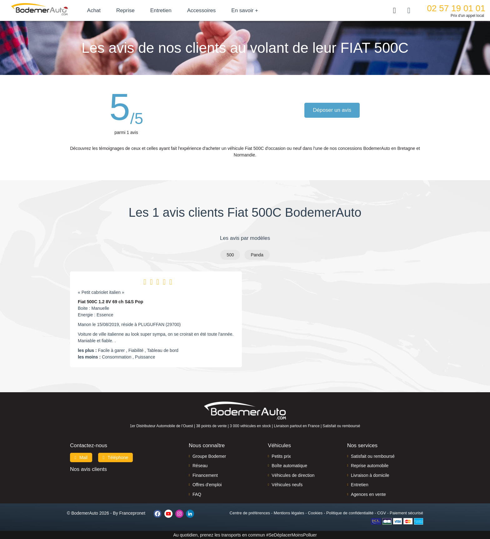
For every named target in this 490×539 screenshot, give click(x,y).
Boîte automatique (289, 465)
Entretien (169, 10)
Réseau (200, 465)
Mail (81, 457)
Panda (257, 254)
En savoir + (253, 10)
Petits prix (281, 456)
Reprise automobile (370, 465)
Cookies (315, 513)
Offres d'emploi (207, 484)
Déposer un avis (333, 110)
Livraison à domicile (370, 475)
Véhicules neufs (287, 484)
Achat (102, 10)
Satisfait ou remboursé (373, 456)
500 (230, 254)
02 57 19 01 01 (456, 8)
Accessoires (210, 10)
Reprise (134, 10)
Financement (205, 475)
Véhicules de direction (293, 475)
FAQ (196, 494)
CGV (381, 513)
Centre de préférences (250, 513)
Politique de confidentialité (349, 513)
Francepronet (132, 513)
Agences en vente (368, 494)
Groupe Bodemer (209, 456)
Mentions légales (289, 513)
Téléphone (115, 457)
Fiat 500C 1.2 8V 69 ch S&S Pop (110, 301)
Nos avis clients (88, 469)
